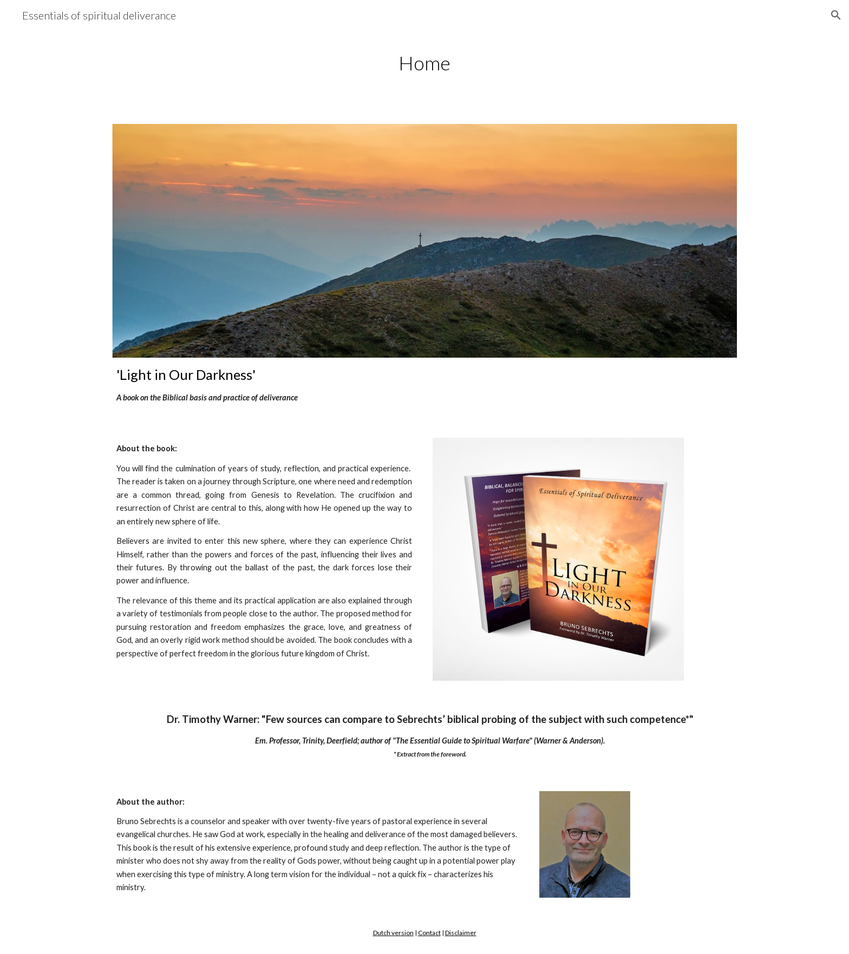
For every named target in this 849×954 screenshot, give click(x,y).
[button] (836, 15)
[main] (424, 63)
